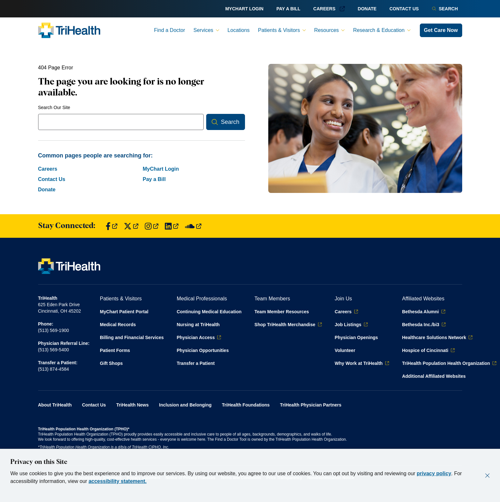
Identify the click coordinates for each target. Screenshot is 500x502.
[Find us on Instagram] (151, 226)
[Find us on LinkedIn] (171, 226)
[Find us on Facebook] (111, 226)
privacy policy (434, 473)
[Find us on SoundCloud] (193, 226)
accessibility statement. (118, 481)
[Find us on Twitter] (131, 226)
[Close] (487, 475)
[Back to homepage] (69, 30)
